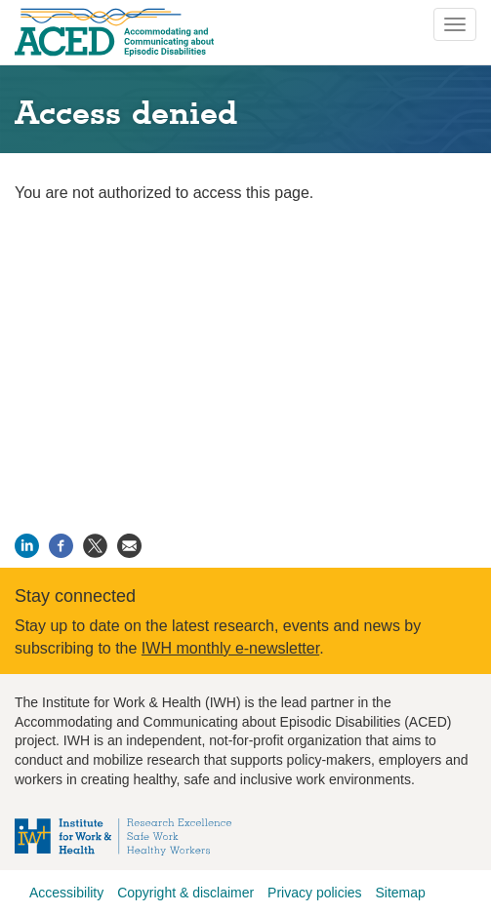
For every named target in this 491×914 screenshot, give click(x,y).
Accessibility (66, 892)
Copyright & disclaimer (185, 892)
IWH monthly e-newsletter (230, 648)
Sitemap (400, 892)
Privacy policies (314, 892)
